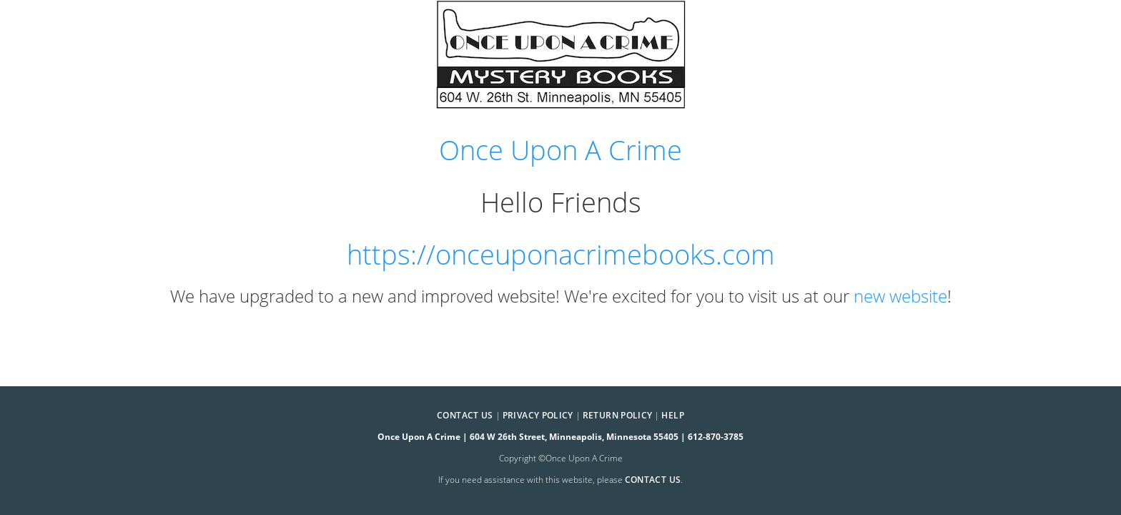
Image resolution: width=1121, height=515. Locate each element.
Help (672, 415)
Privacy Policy (538, 415)
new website (900, 296)
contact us (653, 480)
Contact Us (465, 415)
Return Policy (618, 415)
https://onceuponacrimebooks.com (561, 254)
